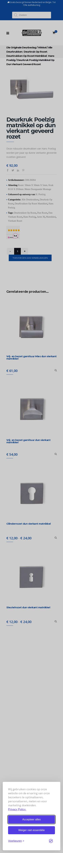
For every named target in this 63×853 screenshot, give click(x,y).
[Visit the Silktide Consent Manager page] (51, 841)
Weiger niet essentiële (31, 830)
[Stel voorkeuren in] (16, 841)
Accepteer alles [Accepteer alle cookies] (31, 819)
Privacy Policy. (17, 809)
